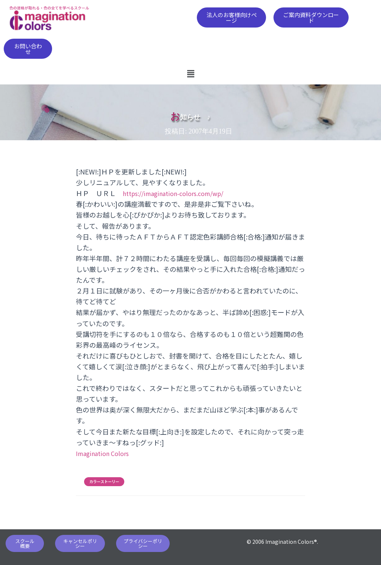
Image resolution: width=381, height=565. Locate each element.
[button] (231, 17)
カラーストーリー (104, 481)
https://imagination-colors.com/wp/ (179, 193)
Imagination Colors (105, 453)
